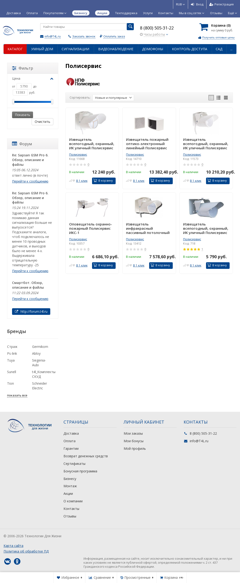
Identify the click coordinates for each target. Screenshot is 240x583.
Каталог (15, 49)
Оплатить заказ (114, 36)
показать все (17, 395)
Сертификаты (74, 463)
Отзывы (216, 13)
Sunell (11, 372)
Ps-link (12, 353)
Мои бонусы (133, 441)
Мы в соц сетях (191, 13)
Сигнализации (75, 49)
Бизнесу (69, 478)
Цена (32, 78)
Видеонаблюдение (115, 49)
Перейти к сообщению (30, 181)
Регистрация (221, 4)
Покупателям (55, 13)
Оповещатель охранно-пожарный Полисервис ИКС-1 (90, 228)
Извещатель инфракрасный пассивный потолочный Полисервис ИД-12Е (148, 228)
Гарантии (71, 448)
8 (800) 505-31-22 (157, 28)
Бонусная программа (80, 471)
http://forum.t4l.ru (31, 311)
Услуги (148, 13)
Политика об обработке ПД (26, 551)
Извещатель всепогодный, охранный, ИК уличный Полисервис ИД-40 (205, 228)
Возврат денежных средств (85, 456)
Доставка (13, 13)
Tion (10, 383)
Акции (68, 493)
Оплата (32, 13)
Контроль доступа (189, 49)
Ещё (232, 13)
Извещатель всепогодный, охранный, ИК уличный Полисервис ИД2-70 (91, 143)
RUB (180, 4)
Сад (219, 49)
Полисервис (78, 154)
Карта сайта (13, 545)
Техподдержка (126, 13)
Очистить (42, 121)
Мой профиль (135, 448)
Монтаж (70, 486)
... (231, 49)
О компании (73, 501)
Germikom (40, 346)
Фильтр (22, 68)
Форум (22, 143)
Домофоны (152, 49)
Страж (12, 346)
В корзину (103, 181)
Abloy (36, 353)
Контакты (165, 13)
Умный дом (42, 49)
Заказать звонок (83, 36)
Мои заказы (133, 433)
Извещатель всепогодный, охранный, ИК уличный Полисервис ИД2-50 (205, 143)
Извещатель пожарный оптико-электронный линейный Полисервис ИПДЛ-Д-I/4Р (147, 143)
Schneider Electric (39, 385)
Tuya (11, 360)
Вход (197, 4)
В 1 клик (82, 181)
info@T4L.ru (53, 36)
